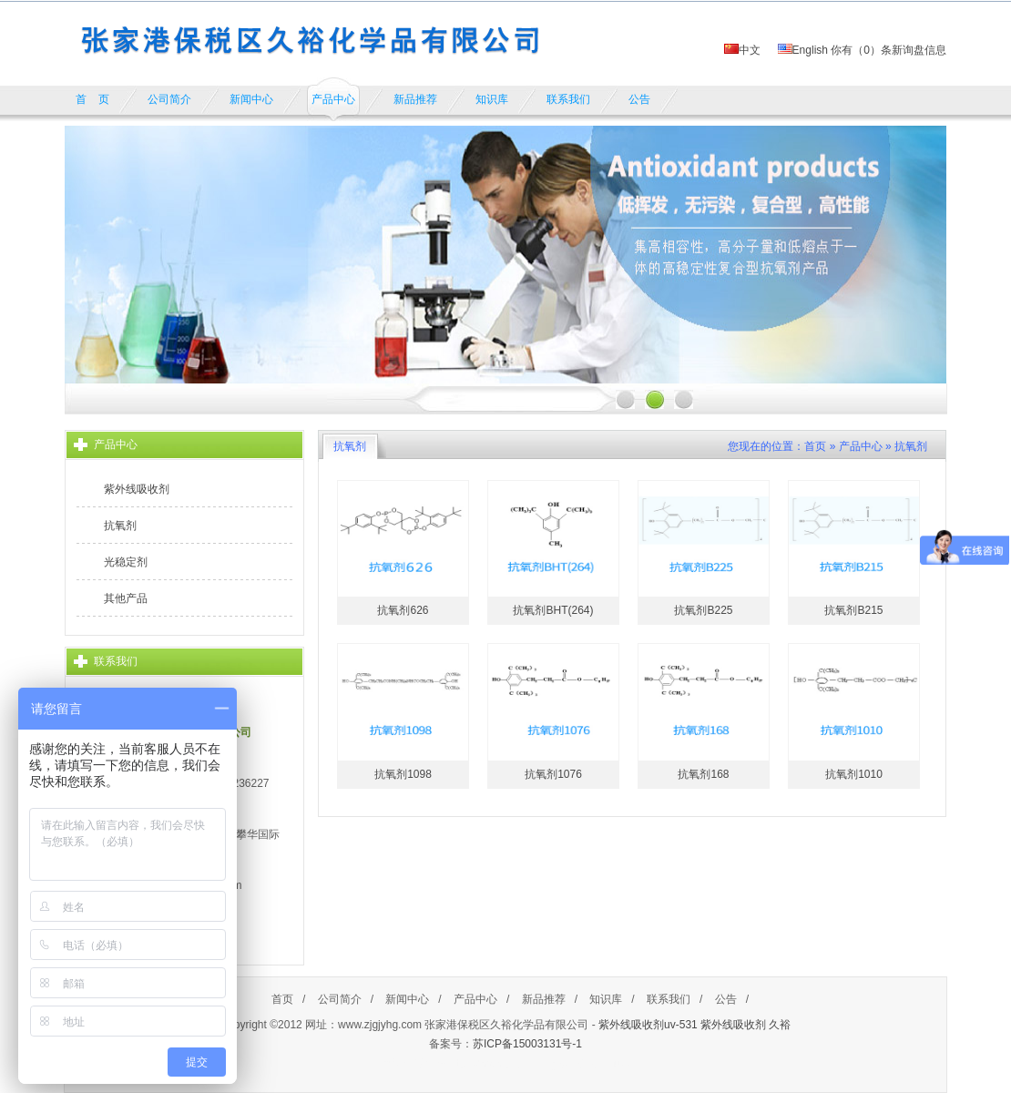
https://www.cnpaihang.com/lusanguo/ (537, 1063)
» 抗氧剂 (906, 446)
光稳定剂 (126, 562)
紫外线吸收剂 (136, 489)
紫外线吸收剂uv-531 (648, 1024)
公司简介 (340, 999)
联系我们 (668, 999)
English (803, 50)
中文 (742, 50)
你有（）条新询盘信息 (888, 50)
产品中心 (475, 999)
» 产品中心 (856, 446)
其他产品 (126, 598)
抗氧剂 (120, 525)
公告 (726, 999)
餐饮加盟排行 (413, 1063)
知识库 (605, 999)
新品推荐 (544, 999)
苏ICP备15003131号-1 (527, 1043)
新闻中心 (407, 999)
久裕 (780, 1024)
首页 (815, 446)
